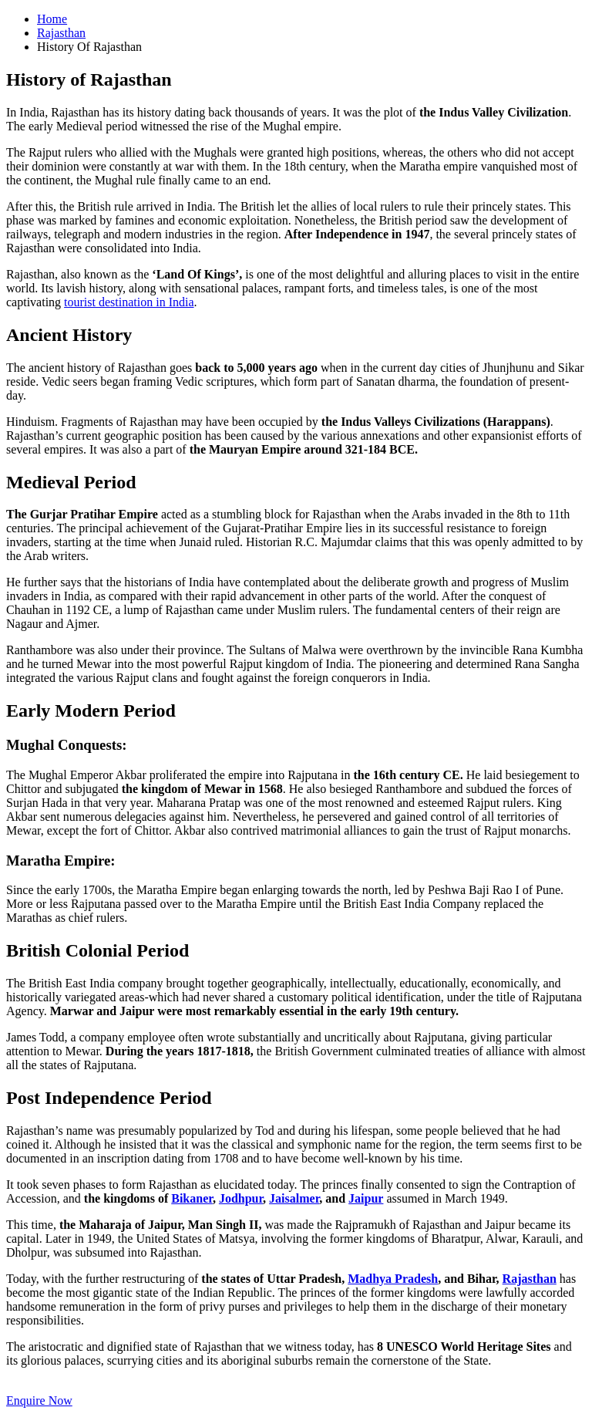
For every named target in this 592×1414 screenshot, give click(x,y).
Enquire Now (39, 1400)
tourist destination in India (128, 302)
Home (52, 18)
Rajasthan (61, 32)
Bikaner (192, 1198)
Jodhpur (241, 1198)
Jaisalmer (294, 1198)
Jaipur (365, 1198)
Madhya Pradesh (393, 1278)
